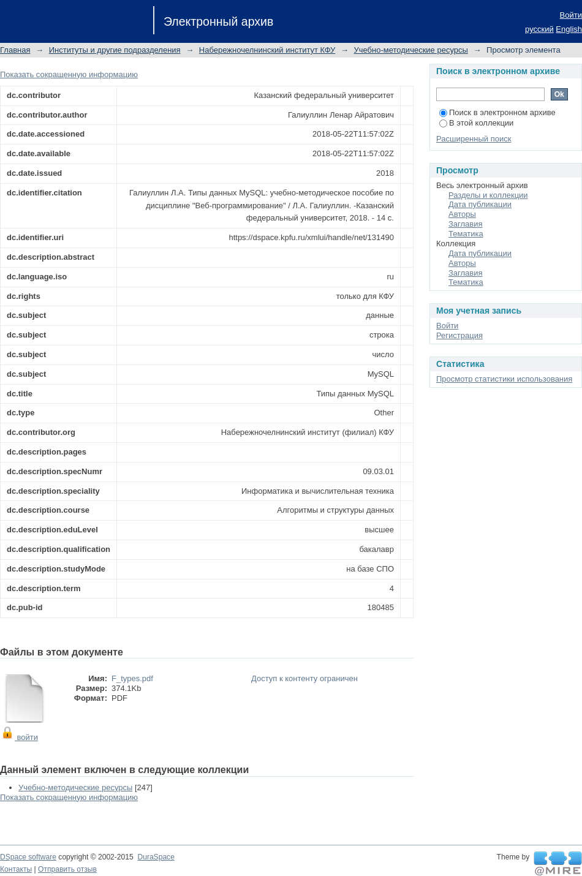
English (569, 29)
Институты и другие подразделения (115, 50)
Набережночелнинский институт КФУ (267, 50)
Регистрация (459, 335)
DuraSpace (155, 857)
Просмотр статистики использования (504, 378)
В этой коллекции (476, 122)
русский (539, 29)
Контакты (16, 869)
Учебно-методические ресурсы (411, 50)
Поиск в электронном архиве (497, 112)
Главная (15, 50)
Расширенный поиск (473, 138)
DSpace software (28, 857)
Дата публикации (480, 204)
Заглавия (465, 223)
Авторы (462, 214)
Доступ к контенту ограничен (304, 678)
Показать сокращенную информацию (69, 74)
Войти (571, 15)
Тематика (465, 233)
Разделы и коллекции (488, 195)
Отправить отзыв (67, 869)
